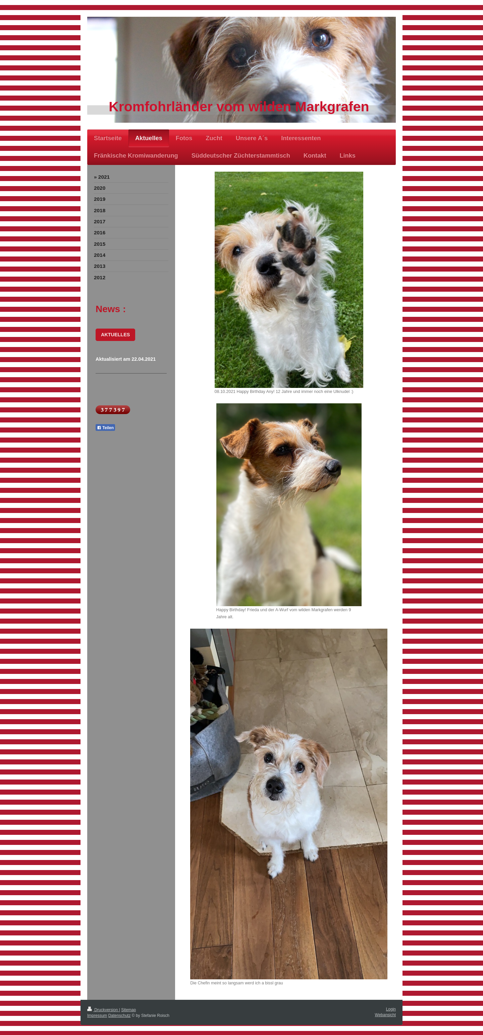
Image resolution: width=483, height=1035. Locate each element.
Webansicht (385, 1015)
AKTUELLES (115, 334)
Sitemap (128, 1010)
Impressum (97, 1015)
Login (391, 1009)
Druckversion (103, 1010)
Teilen (105, 427)
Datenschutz (119, 1015)
